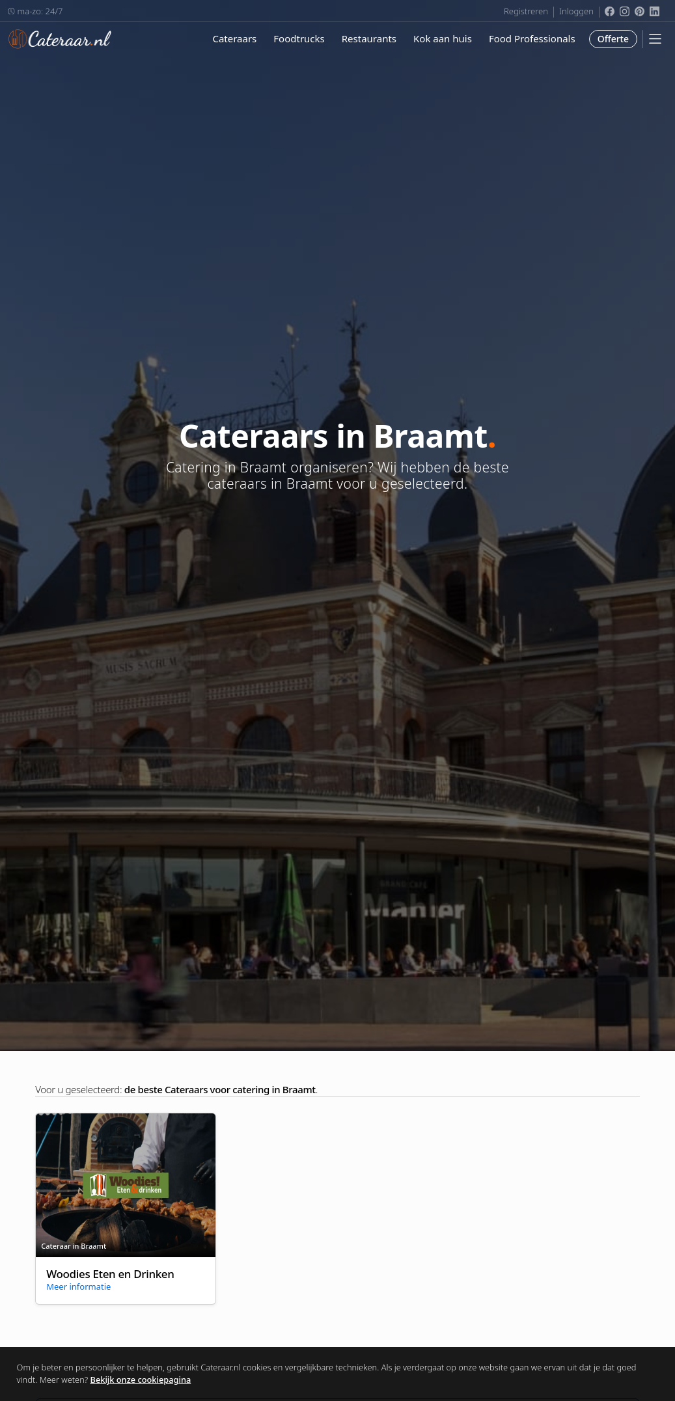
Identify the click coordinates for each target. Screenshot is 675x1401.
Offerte (613, 39)
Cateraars (234, 38)
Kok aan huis (442, 38)
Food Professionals (532, 38)
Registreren (526, 11)
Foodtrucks (298, 38)
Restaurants (369, 38)
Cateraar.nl (60, 39)
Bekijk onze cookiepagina (140, 1379)
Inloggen (576, 11)
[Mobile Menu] (655, 39)
